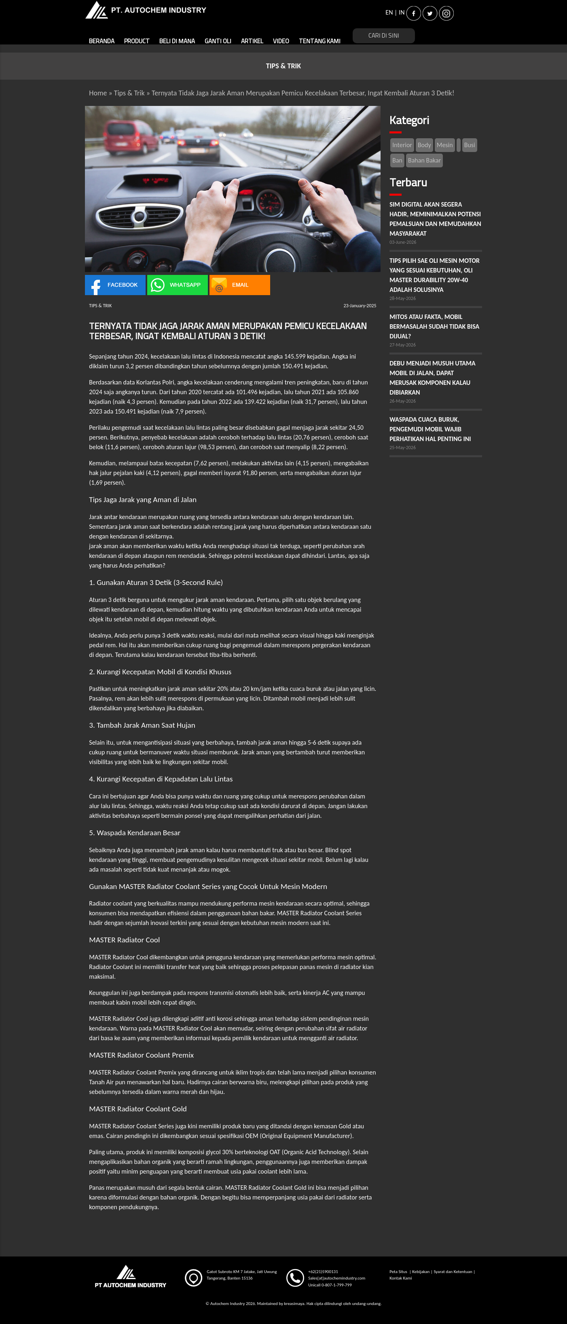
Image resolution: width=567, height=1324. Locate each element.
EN (389, 12)
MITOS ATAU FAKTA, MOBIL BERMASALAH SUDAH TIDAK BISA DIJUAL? (434, 326)
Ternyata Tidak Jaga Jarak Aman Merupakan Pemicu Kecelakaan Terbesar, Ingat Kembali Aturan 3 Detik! (303, 93)
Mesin (445, 145)
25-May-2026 (402, 447)
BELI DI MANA (177, 41)
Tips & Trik (129, 93)
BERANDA (101, 41)
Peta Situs (398, 1271)
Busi (469, 145)
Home (98, 93)
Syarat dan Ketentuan (453, 1271)
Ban (397, 160)
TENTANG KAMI (320, 41)
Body (424, 145)
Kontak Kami (400, 1278)
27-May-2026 (402, 345)
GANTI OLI (218, 41)
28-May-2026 (402, 298)
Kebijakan (420, 1271)
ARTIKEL (252, 41)
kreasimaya (294, 1303)
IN (401, 12)
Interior (402, 145)
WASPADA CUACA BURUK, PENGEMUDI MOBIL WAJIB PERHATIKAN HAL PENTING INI (430, 429)
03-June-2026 (402, 242)
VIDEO (281, 41)
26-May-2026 (402, 401)
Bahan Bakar (424, 160)
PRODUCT (137, 41)
